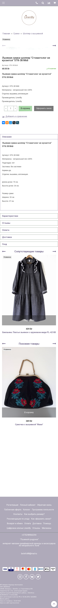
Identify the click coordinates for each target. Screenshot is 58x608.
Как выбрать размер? (34, 514)
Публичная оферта (12, 509)
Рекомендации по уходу (18, 519)
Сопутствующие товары (29, 315)
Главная (6, 33)
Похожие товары (29, 407)
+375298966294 (29, 535)
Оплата (27, 523)
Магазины (46, 528)
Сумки (16, 33)
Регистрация (12, 505)
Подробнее (29, 384)
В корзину (29, 476)
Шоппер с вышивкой (33, 33)
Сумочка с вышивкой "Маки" (29, 488)
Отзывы (36, 528)
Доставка (36, 523)
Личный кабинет (27, 505)
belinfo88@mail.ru (29, 553)
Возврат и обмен (15, 523)
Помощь (47, 523)
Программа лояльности (43, 509)
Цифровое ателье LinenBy (19, 528)
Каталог (26, 509)
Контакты (18, 514)
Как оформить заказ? (41, 519)
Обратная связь (44, 505)
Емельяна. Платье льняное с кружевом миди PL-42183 (29, 396)
